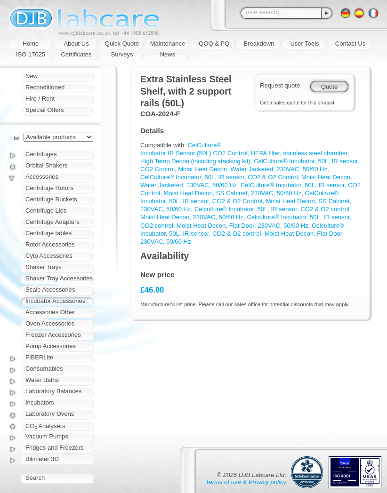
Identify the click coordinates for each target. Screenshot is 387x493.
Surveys (122, 54)
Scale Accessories (50, 289)
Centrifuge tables (48, 233)
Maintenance (167, 43)
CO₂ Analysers (45, 425)
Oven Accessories (49, 323)
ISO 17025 (30, 54)
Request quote (280, 85)
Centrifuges (40, 154)
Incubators (39, 402)
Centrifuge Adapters (52, 221)
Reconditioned (44, 87)
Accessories (41, 176)
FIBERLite (39, 357)
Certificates (76, 54)
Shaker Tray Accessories (59, 278)
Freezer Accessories (53, 334)
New (31, 76)
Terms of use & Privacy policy (246, 481)
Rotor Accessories (50, 244)
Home (31, 43)
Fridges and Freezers (54, 447)
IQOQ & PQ (213, 43)
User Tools (304, 43)
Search (35, 477)
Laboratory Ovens (49, 413)
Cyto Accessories (49, 255)
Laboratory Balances (53, 391)
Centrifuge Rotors (49, 187)
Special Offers (44, 109)
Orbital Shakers (46, 165)
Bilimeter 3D (42, 458)
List (15, 138)
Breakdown (258, 43)
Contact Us (350, 43)
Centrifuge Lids (45, 210)
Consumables (44, 368)
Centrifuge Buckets (51, 199)
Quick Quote (122, 43)
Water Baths (42, 379)
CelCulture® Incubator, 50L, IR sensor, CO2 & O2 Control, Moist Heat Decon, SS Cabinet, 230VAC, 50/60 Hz (245, 201)
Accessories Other (50, 312)
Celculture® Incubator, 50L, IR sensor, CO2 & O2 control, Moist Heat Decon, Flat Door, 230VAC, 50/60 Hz (242, 233)
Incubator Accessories (55, 300)
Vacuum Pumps (46, 436)
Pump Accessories (50, 346)
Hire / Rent (40, 98)
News (168, 54)
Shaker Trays (43, 266)
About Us (76, 43)
